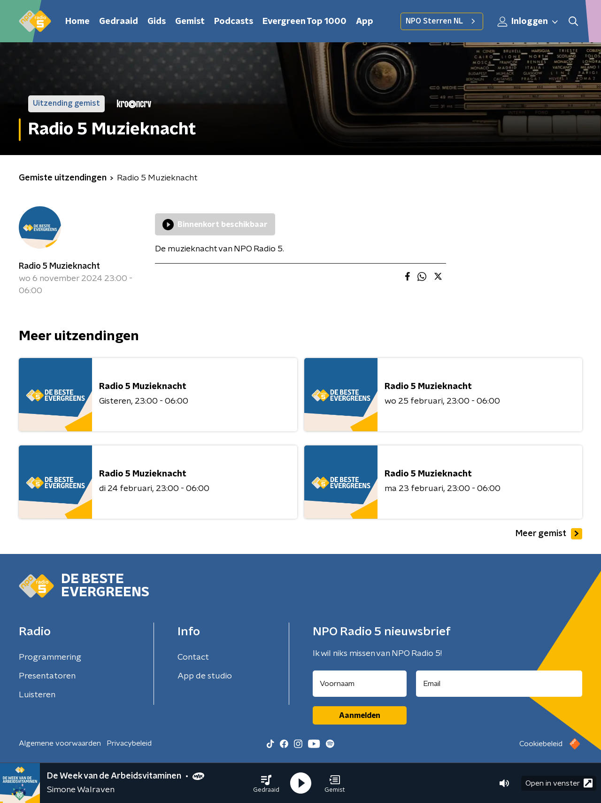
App (364, 21)
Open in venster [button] (559, 783)
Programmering (50, 657)
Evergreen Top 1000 (304, 21)
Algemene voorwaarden (60, 743)
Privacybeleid (129, 743)
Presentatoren (47, 676)
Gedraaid (118, 21)
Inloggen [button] (528, 21)
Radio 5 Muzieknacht (59, 266)
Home (77, 21)
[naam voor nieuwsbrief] (360, 683)
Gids (156, 21)
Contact (193, 657)
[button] (266, 783)
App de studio (204, 676)
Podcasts (233, 21)
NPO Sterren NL (442, 21)
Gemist (190, 21)
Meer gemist (549, 533)
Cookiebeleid (540, 744)
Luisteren (37, 695)
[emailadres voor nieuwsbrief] (499, 683)
